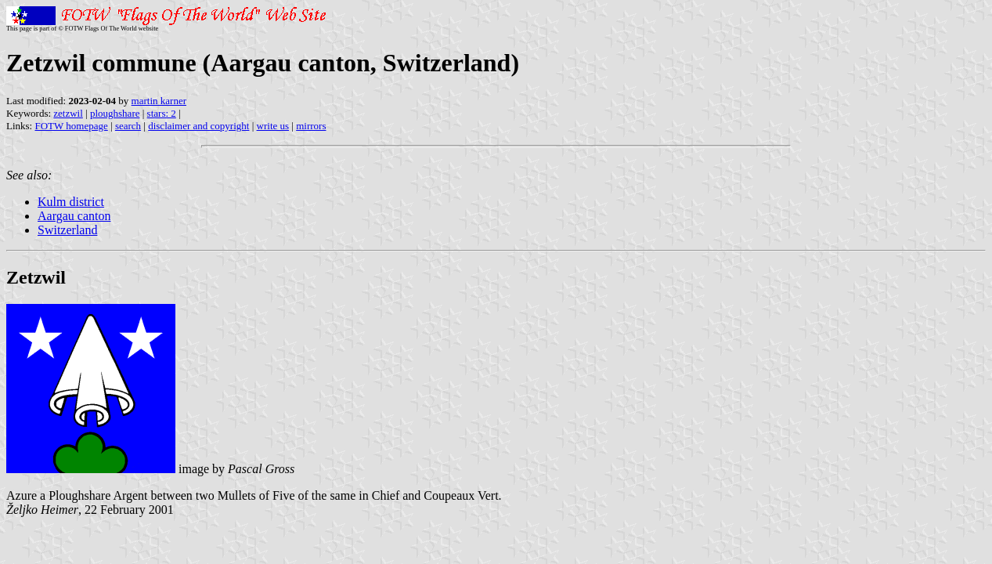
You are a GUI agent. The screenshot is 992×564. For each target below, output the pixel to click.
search (128, 126)
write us (273, 126)
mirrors (311, 126)
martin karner (159, 101)
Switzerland (67, 230)
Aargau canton (74, 215)
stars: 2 (161, 113)
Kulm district (71, 201)
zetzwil (68, 113)
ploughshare (115, 113)
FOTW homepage (70, 126)
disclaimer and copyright (198, 126)
